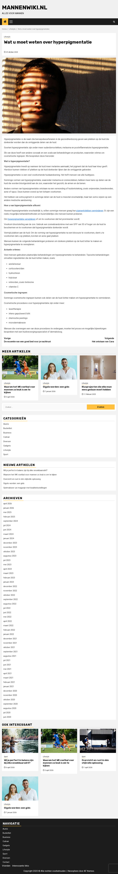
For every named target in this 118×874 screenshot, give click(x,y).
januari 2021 (8, 686)
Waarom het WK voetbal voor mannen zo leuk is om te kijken (19, 390)
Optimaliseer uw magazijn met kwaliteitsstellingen (25, 488)
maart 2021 (8, 678)
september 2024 (10, 521)
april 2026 (7, 503)
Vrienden (6, 865)
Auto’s (5, 829)
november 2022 (10, 590)
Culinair (6, 437)
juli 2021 (6, 660)
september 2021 (10, 651)
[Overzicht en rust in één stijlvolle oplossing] (98, 741)
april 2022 (7, 621)
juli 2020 (6, 712)
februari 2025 (9, 517)
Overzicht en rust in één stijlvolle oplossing (22, 479)
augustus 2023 (9, 556)
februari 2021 (9, 682)
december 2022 (10, 586)
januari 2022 (8, 634)
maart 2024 (8, 534)
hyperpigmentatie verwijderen (21, 219)
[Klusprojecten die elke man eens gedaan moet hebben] (98, 367)
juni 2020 (7, 717)
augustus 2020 (9, 708)
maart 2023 (8, 573)
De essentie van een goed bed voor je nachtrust (31, 340)
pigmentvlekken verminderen (89, 210)
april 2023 (7, 569)
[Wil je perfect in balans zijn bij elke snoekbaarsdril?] (20, 741)
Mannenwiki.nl (24, 7)
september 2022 (10, 599)
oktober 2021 (9, 647)
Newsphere (73, 871)
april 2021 (7, 673)
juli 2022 (6, 608)
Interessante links (20, 865)
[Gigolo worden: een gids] (59, 367)
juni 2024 (7, 529)
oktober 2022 (9, 595)
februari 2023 (9, 577)
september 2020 (10, 704)
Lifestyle (7, 37)
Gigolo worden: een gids (56, 387)
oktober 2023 (9, 551)
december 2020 (10, 691)
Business (7, 433)
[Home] (5, 22)
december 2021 (10, 638)
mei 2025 (7, 512)
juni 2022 (7, 612)
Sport (5, 454)
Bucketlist (7, 428)
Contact (6, 862)
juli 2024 (6, 525)
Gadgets (7, 446)
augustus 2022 (9, 604)
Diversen (7, 441)
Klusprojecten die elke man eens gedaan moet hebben (97, 388)
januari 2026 (8, 508)
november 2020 (10, 695)
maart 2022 (8, 625)
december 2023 (10, 543)
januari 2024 (8, 538)
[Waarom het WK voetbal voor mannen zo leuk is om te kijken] (20, 367)
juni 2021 (7, 665)
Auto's (6, 424)
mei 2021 (7, 669)
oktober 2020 (9, 699)
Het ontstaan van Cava (86, 340)
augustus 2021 (9, 656)
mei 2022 (7, 617)
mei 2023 (7, 564)
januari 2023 (8, 582)
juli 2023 (6, 560)
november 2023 (10, 547)
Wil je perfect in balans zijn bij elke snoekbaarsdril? (25, 470)
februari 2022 (9, 630)
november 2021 (10, 643)
